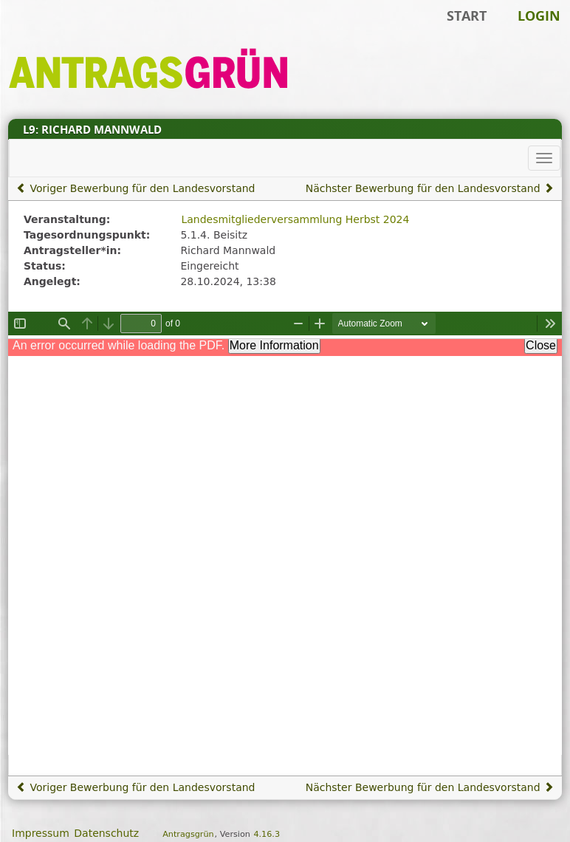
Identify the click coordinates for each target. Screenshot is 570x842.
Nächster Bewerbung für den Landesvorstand (430, 188)
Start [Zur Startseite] (467, 15)
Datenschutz (106, 833)
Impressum (40, 833)
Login (539, 15)
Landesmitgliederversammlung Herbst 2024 (295, 219)
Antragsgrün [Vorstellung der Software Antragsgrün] (187, 834)
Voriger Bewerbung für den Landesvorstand (135, 188)
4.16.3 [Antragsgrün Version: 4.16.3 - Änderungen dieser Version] (266, 834)
